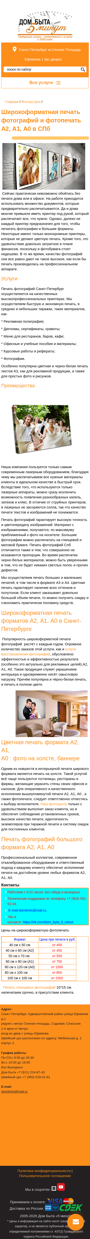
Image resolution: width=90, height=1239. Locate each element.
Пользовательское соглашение (45, 1176)
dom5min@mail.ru (14, 1091)
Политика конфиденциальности (44, 1171)
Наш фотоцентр (53, 804)
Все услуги (45, 82)
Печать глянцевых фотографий (29, 987)
